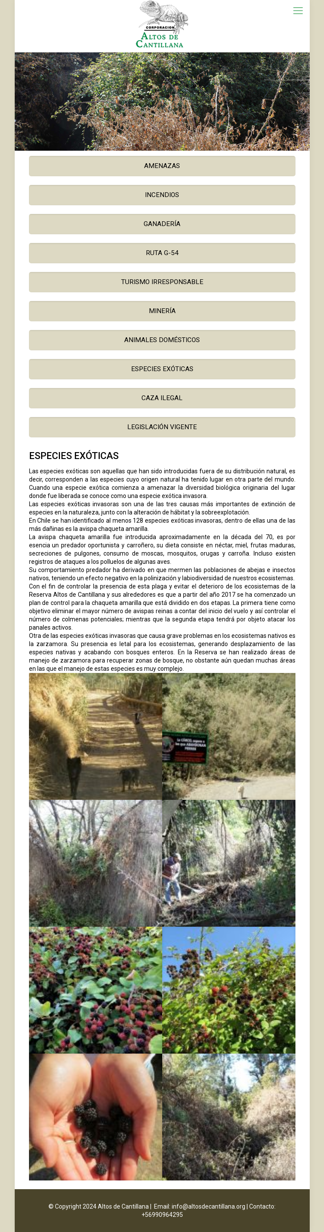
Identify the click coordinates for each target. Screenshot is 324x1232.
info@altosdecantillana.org (208, 1206)
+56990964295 (162, 1214)
